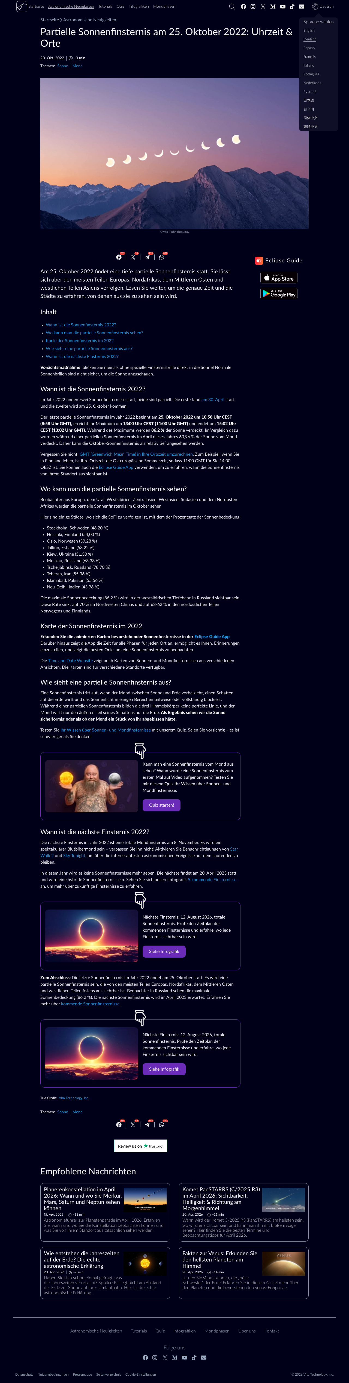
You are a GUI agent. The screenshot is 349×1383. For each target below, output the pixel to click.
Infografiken (184, 1331)
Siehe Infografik (164, 951)
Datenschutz (24, 1374)
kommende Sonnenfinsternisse (90, 1004)
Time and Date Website (70, 661)
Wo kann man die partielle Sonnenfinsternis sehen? (94, 333)
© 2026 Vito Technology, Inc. (312, 1374)
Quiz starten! (161, 805)
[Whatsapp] (161, 257)
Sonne (62, 66)
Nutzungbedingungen (53, 1374)
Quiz (160, 1331)
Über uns (247, 1331)
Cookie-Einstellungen (140, 1374)
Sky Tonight (74, 856)
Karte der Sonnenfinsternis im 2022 (80, 341)
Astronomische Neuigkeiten (87, 20)
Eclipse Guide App (116, 467)
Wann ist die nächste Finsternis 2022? (82, 356)
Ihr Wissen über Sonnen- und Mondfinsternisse (106, 730)
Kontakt (271, 1331)
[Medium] (273, 6)
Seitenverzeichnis (108, 1374)
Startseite (49, 20)
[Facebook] (243, 6)
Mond (78, 66)
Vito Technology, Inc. (176, 231)
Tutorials (139, 1331)
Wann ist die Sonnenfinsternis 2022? (81, 325)
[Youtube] (282, 6)
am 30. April (212, 400)
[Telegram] (147, 257)
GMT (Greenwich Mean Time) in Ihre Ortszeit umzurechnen (136, 454)
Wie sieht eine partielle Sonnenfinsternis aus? (89, 349)
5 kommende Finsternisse (212, 880)
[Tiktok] (292, 6)
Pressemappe (82, 1374)
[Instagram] (253, 6)
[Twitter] (263, 6)
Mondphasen (217, 1331)
